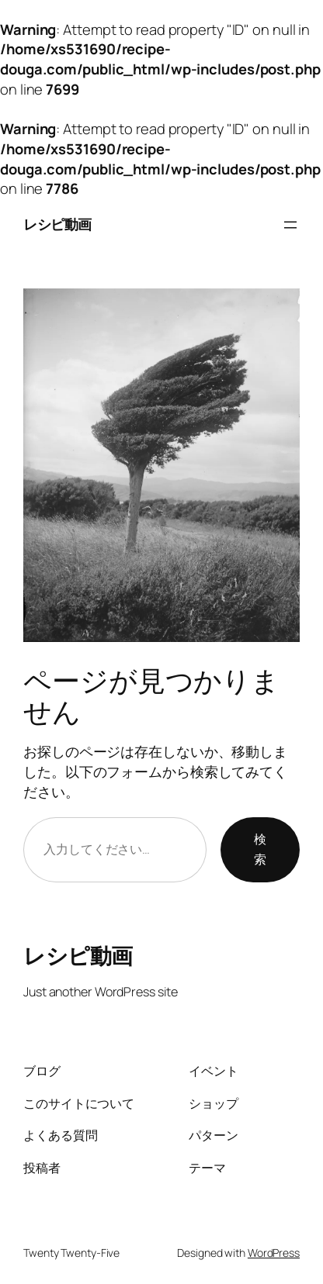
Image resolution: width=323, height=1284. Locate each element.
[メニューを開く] (290, 225)
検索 (260, 849)
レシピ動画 (57, 224)
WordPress (274, 1252)
